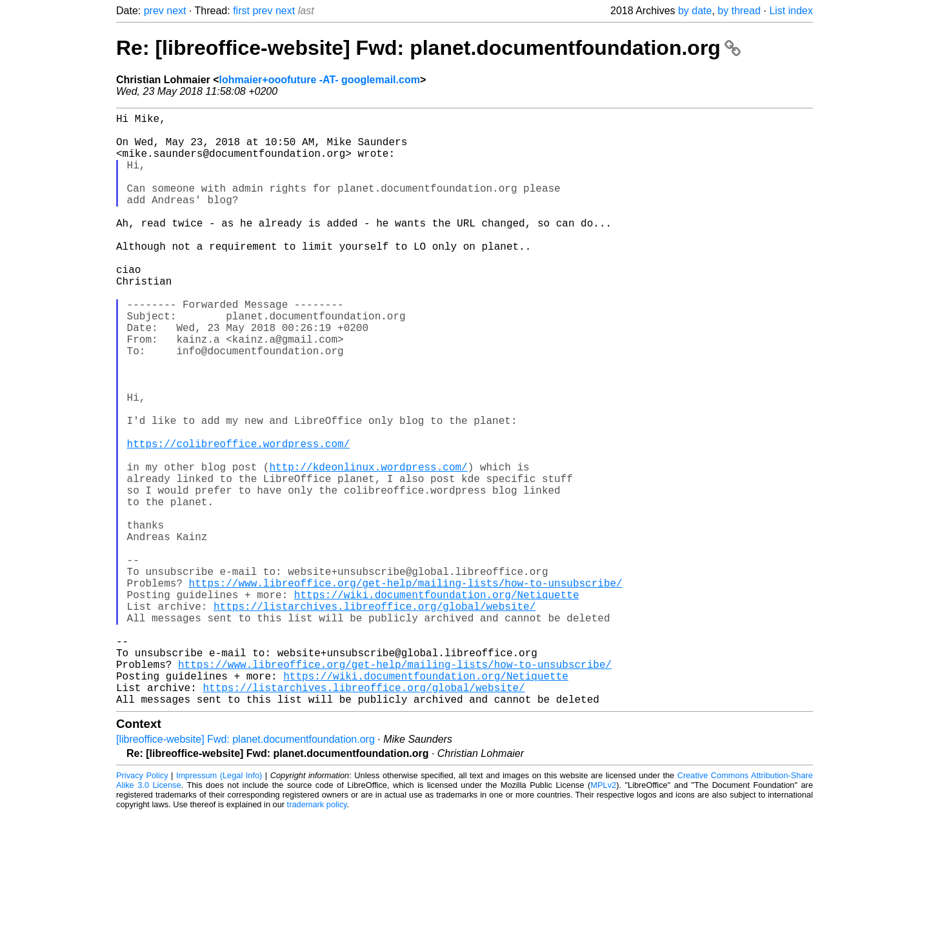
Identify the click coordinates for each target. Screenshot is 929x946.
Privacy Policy (142, 907)
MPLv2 (603, 916)
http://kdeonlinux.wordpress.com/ (368, 546)
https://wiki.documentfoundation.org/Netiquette (436, 703)
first (241, 10)
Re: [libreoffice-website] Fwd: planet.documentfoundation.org (428, 47)
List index (791, 10)
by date (695, 10)
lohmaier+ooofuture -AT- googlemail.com (319, 79)
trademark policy (317, 936)
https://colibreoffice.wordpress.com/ (238, 518)
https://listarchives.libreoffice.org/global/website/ (374, 717)
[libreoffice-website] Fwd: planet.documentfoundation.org (245, 870)
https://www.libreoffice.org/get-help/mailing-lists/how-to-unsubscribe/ (406, 688)
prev (154, 10)
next (176, 10)
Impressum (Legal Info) (219, 907)
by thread (739, 10)
